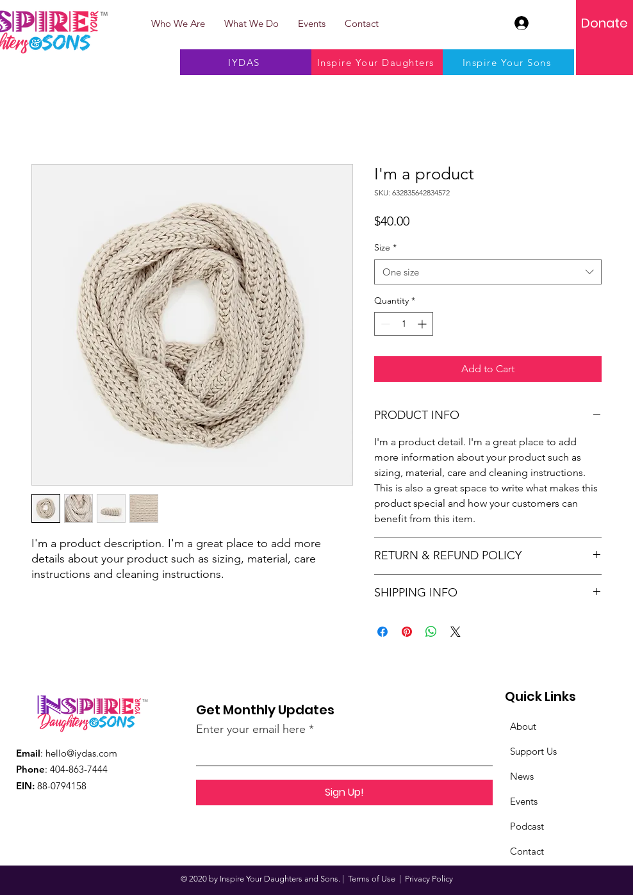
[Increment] (423, 324)
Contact (527, 851)
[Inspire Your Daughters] (377, 62)
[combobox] (488, 271)
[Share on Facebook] (382, 631)
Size (385, 247)
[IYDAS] (245, 62)
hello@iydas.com (81, 753)
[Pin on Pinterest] (407, 631)
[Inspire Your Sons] (508, 62)
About (523, 726)
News (522, 776)
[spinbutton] (403, 324)
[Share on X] (455, 631)
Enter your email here (251, 729)
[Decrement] (384, 324)
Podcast (527, 826)
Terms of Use (371, 878)
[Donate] (604, 23)
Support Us (533, 751)
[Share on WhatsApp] (431, 631)
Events (524, 801)
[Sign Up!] (344, 792)
